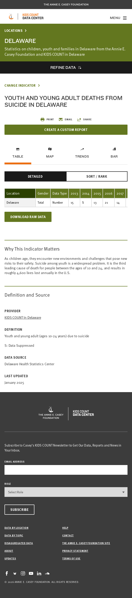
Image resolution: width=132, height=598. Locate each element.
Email (65, 119)
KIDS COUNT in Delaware (22, 317)
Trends (82, 156)
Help (65, 527)
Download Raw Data (28, 216)
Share (84, 119)
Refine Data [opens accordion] (63, 67)
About (8, 550)
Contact (68, 535)
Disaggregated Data (18, 543)
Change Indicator (20, 85)
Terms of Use (71, 558)
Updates (10, 558)
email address (14, 461)
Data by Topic (13, 535)
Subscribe (19, 509)
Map (50, 156)
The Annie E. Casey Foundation (66, 4)
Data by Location (16, 527)
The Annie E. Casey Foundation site (86, 543)
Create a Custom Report (65, 129)
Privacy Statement (75, 550)
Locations (13, 30)
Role (7, 483)
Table (17, 156)
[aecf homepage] (11, 16)
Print (47, 119)
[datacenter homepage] (33, 16)
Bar (114, 156)
